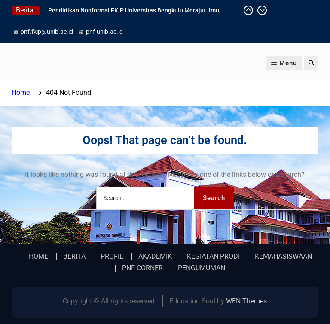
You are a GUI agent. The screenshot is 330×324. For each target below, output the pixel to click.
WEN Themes (246, 301)
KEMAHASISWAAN (283, 256)
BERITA (74, 256)
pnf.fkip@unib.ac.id (47, 31)
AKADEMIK (155, 256)
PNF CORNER (142, 268)
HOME (38, 256)
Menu (284, 63)
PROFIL (112, 256)
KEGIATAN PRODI (213, 256)
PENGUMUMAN (201, 268)
